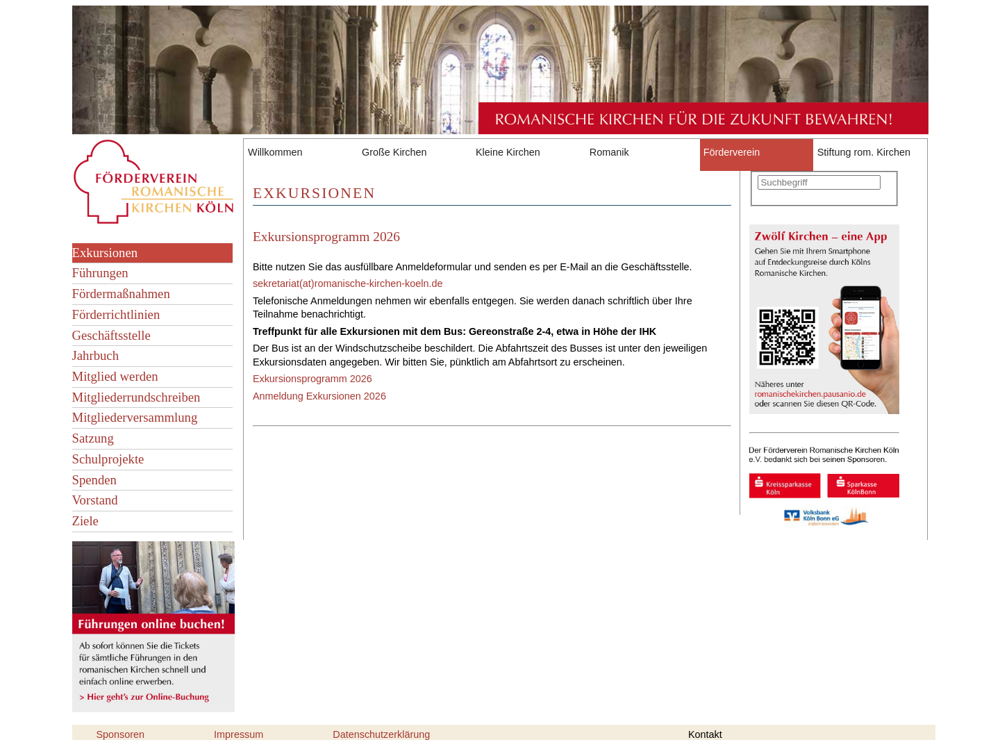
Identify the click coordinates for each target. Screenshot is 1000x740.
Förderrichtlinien (116, 314)
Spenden (94, 479)
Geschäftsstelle (111, 335)
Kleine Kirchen (508, 152)
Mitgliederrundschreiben (136, 397)
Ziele (85, 520)
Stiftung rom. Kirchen (863, 152)
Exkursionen (105, 252)
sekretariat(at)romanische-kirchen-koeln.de (348, 283)
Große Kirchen (394, 152)
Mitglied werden (115, 376)
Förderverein (731, 152)
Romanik (609, 152)
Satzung (93, 438)
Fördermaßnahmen (121, 293)
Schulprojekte (108, 459)
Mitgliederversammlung (135, 417)
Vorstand (95, 500)
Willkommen (275, 152)
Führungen (100, 272)
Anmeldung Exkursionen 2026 (319, 396)
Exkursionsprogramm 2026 (326, 236)
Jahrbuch (95, 355)
